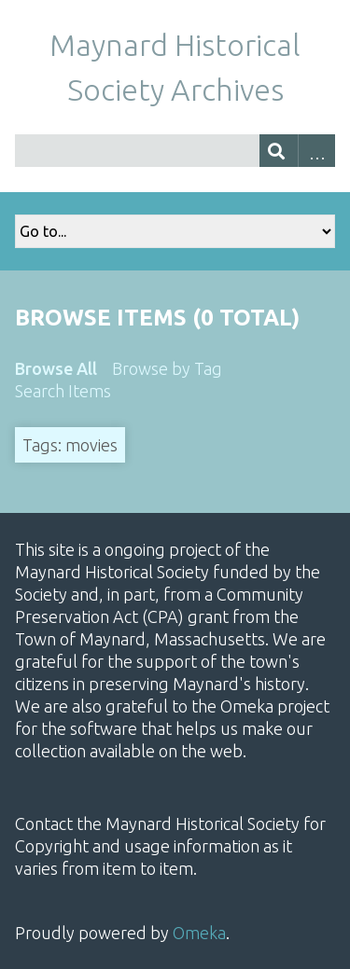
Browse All (56, 368)
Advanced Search (317, 150)
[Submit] (278, 150)
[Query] (175, 150)
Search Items (63, 390)
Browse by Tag (167, 368)
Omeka (199, 932)
